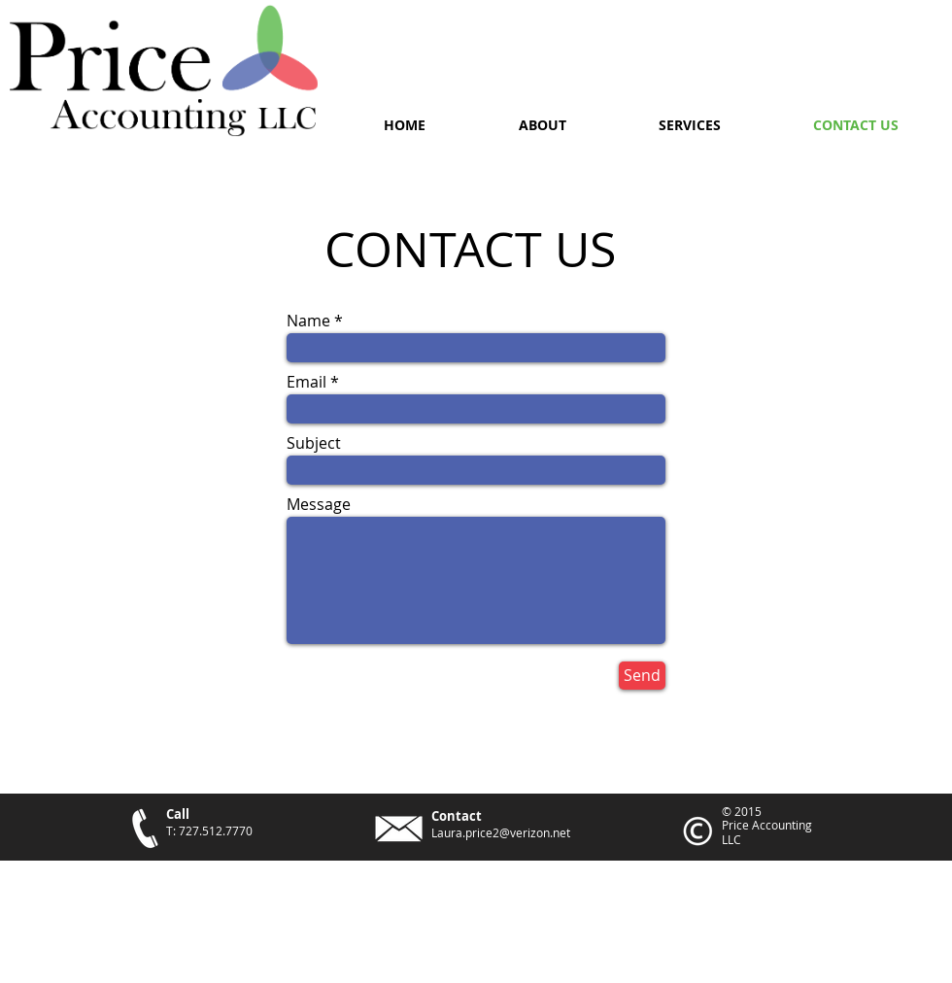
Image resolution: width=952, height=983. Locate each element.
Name (308, 320)
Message (319, 504)
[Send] (642, 675)
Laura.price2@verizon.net (500, 832)
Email (306, 382)
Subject (314, 443)
